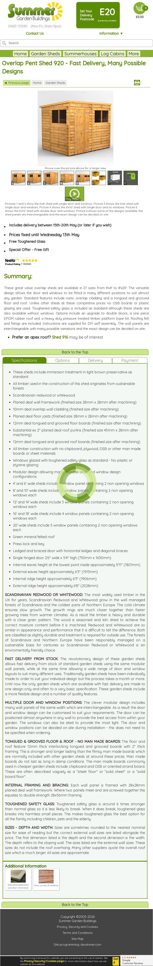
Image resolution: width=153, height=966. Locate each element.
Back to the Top (75, 352)
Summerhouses (80, 54)
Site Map (77, 939)
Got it (115, 960)
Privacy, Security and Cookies (77, 927)
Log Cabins (112, 54)
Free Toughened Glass (27, 241)
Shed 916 (60, 337)
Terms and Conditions (78, 933)
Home (20, 54)
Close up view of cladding (46, 884)
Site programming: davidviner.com (77, 944)
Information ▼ (111, 33)
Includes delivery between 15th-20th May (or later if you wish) (60, 225)
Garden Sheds (45, 54)
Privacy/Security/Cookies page (44, 961)
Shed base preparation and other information (18, 885)
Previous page (17, 83)
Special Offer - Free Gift (29, 249)
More (134, 54)
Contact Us (35, 33)
